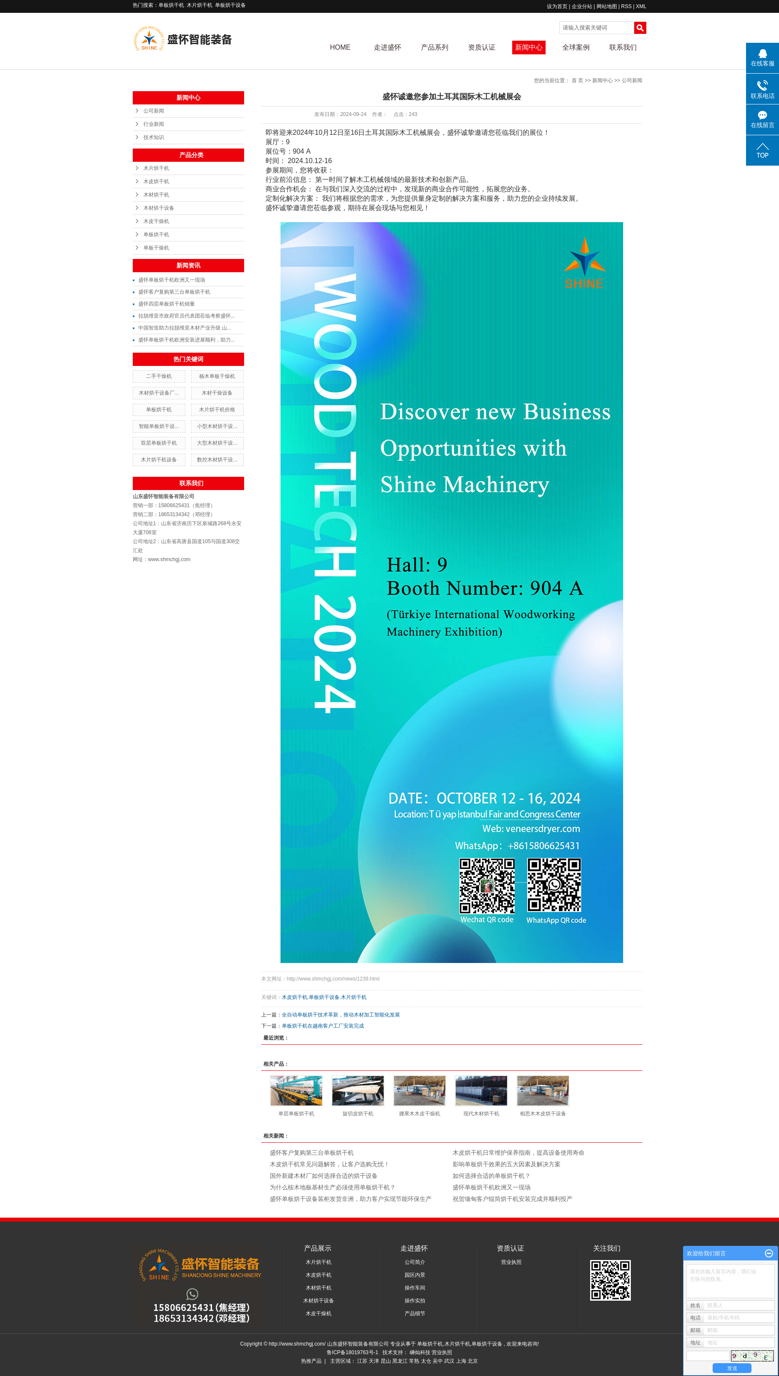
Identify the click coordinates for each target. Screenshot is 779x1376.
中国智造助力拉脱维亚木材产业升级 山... (184, 328)
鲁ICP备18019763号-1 (352, 1352)
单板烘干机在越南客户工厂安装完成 (323, 1026)
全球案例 (576, 47)
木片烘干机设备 (159, 460)
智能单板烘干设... (159, 426)
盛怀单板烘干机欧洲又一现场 (171, 280)
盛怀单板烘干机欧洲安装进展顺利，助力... (186, 340)
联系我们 (623, 47)
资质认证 (481, 47)
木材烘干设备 (158, 208)
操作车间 (415, 1288)
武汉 (449, 1361)
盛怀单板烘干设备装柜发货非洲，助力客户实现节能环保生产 (351, 1198)
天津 (374, 1361)
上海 (461, 1361)
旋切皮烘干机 (358, 1114)
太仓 (426, 1361)
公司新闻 (153, 111)
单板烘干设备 (230, 5)
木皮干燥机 (156, 221)
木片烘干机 (199, 5)
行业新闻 (153, 124)
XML (641, 6)
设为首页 (557, 6)
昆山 (386, 1361)
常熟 (414, 1361)
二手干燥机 (159, 376)
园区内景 (415, 1275)
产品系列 (434, 47)
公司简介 (415, 1262)
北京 (473, 1361)
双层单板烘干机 (159, 443)
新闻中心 (529, 47)
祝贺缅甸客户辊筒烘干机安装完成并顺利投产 (513, 1198)
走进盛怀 (387, 47)
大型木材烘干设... (217, 443)
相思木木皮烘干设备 (543, 1114)
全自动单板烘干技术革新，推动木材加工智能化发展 (341, 1015)
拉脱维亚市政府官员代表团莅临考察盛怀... (186, 316)
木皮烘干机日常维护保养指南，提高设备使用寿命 (519, 1152)
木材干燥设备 (217, 393)
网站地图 (607, 6)
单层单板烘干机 (296, 1114)
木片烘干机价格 (217, 410)
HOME (340, 47)
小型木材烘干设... (217, 426)
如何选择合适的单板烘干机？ (492, 1175)
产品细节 (415, 1314)
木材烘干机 (156, 195)
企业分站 (582, 6)
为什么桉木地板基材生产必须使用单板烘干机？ (333, 1187)
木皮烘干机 (156, 181)
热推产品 (311, 1361)
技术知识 (153, 137)
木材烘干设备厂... (159, 393)
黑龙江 (400, 1361)
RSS (626, 6)
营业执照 (511, 1262)
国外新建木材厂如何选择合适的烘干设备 (324, 1175)
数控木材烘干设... (217, 460)
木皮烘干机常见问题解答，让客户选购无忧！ (330, 1164)
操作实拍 (415, 1301)
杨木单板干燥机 (217, 376)
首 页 (577, 80)
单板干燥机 (156, 248)
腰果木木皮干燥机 (419, 1114)
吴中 (438, 1361)
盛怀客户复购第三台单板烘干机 (174, 292)
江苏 (362, 1361)
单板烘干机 (171, 5)
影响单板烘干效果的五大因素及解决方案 (507, 1164)
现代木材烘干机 (481, 1114)
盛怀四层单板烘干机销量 (166, 304)
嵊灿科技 (421, 1352)
